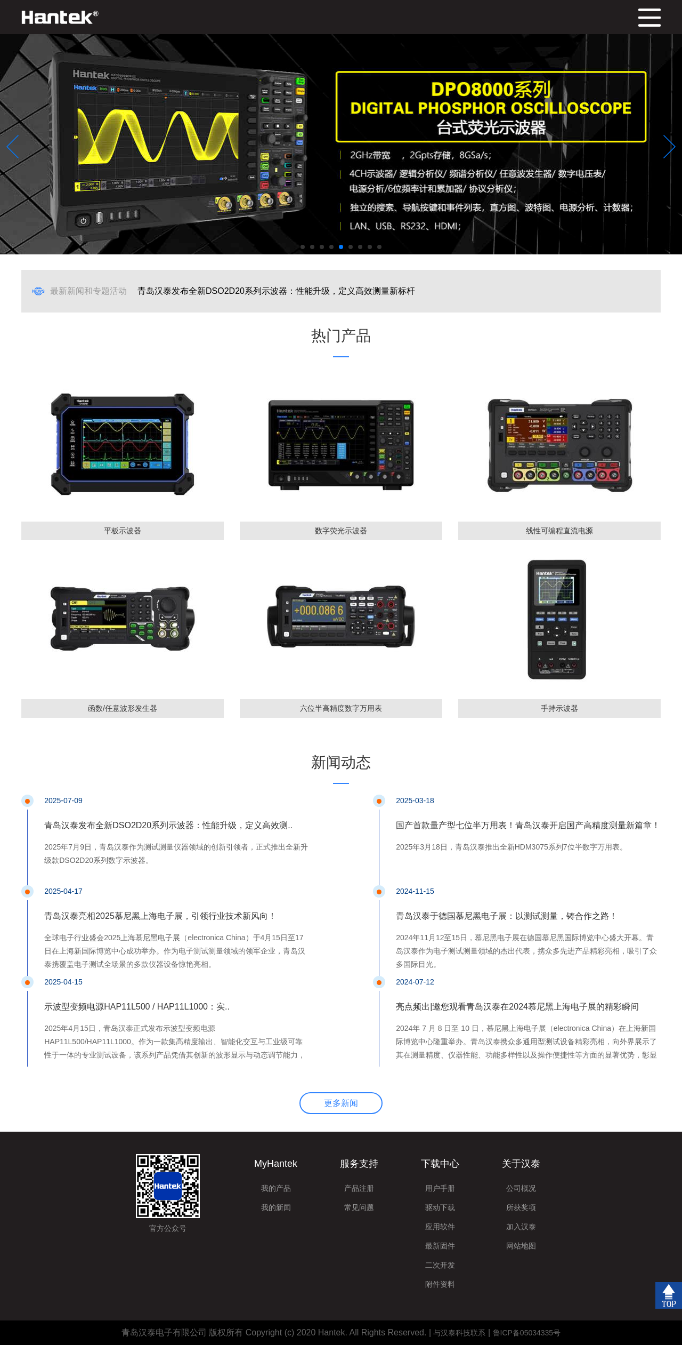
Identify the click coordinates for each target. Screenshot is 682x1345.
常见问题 (359, 1207)
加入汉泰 (521, 1226)
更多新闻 (341, 1103)
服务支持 (359, 1163)
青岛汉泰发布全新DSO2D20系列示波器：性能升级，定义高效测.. (168, 825)
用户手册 (440, 1188)
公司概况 (521, 1188)
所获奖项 (521, 1207)
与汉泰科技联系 (459, 1332)
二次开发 (440, 1265)
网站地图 (521, 1246)
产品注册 (359, 1188)
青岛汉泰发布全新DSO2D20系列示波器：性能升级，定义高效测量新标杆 (276, 290)
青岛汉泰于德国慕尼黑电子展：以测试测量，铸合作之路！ (507, 915)
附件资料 (440, 1284)
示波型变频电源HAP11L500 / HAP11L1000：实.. (137, 1006)
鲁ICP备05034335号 (527, 1332)
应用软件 (440, 1226)
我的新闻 (276, 1207)
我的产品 (276, 1188)
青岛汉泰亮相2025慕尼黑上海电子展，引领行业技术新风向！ (160, 915)
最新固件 (440, 1246)
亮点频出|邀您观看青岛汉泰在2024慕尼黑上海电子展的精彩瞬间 (517, 1006)
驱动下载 (440, 1207)
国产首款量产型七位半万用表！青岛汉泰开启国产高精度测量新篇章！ (528, 825)
